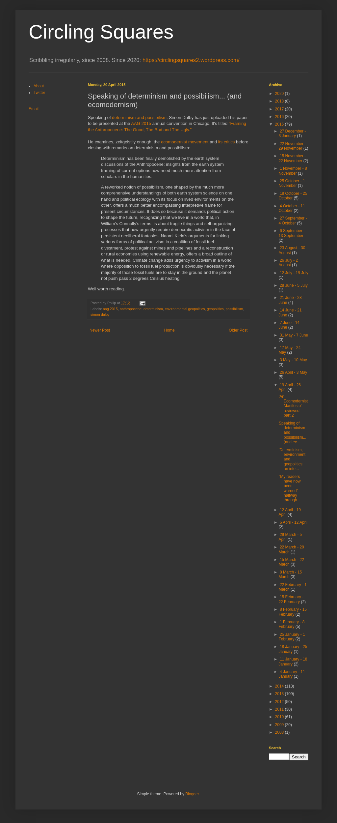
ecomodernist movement (184, 141)
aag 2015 (110, 309)
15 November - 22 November (292, 158)
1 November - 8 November (292, 170)
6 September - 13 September (291, 233)
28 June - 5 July (294, 285)
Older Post (238, 330)
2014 (280, 686)
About (39, 86)
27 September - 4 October (292, 220)
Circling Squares (101, 32)
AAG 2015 (141, 123)
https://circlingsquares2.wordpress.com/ (191, 60)
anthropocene (131, 309)
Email (34, 108)
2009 (280, 724)
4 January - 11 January (291, 674)
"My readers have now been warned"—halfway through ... (290, 488)
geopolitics (215, 309)
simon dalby (100, 314)
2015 (280, 124)
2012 (280, 701)
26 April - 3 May (293, 372)
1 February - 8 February (291, 624)
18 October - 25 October (292, 195)
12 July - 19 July (294, 273)
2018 (280, 101)
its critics (226, 141)
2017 (280, 109)
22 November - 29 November (292, 146)
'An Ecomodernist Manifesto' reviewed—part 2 (293, 406)
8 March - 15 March (290, 574)
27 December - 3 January (292, 133)
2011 (280, 709)
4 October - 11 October (291, 208)
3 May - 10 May (293, 360)
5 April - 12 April (293, 522)
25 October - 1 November (291, 183)
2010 (280, 717)
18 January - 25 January (292, 649)
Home (169, 330)
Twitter (39, 92)
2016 (280, 116)
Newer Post (100, 330)
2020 (280, 93)
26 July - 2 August (288, 262)
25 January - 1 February (291, 636)
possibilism (234, 309)
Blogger (192, 794)
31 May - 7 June (294, 335)
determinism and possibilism (139, 117)
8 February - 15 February (292, 611)
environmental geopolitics (185, 309)
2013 (280, 693)
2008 (280, 732)
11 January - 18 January (292, 661)
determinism (153, 309)
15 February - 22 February (290, 599)
